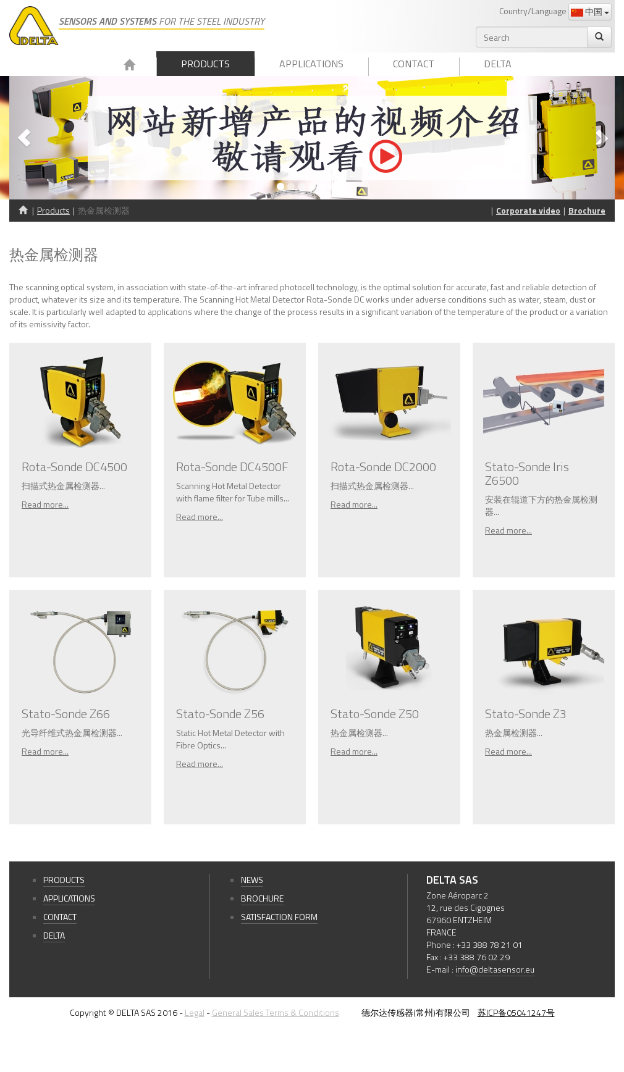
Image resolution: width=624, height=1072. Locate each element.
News (252, 879)
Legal (194, 1012)
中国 (590, 11)
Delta (498, 63)
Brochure (586, 210)
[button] (54, 137)
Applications (311, 63)
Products (205, 63)
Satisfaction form (279, 916)
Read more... (45, 504)
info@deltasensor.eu (494, 969)
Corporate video (528, 210)
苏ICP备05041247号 (516, 1012)
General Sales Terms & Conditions (275, 1012)
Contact (413, 63)
